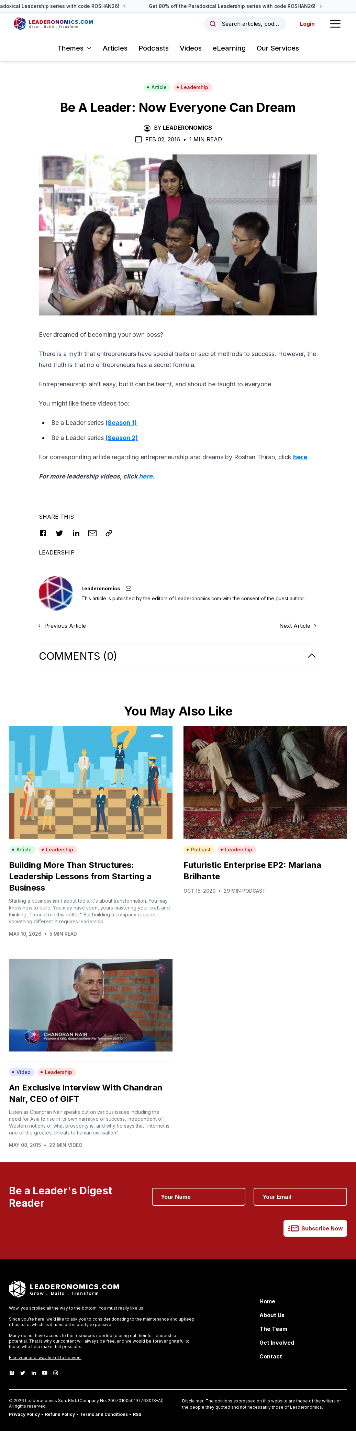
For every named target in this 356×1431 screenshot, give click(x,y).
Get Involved (276, 1342)
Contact (270, 1356)
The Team (273, 1328)
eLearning (229, 48)
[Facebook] (11, 1373)
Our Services (278, 48)
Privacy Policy (24, 1414)
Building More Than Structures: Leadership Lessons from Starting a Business (80, 876)
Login (307, 23)
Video (21, 1072)
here (300, 457)
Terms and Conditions (104, 1414)
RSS (137, 1414)
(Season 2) (121, 437)
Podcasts (153, 48)
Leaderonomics (187, 127)
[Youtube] (44, 1373)
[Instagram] (55, 1373)
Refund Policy (60, 1414)
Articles (115, 48)
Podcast (198, 849)
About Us (272, 1315)
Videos (191, 48)
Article (157, 87)
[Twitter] (22, 1373)
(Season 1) (121, 422)
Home (267, 1301)
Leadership (192, 87)
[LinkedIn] (33, 1373)
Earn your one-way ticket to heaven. (45, 1357)
